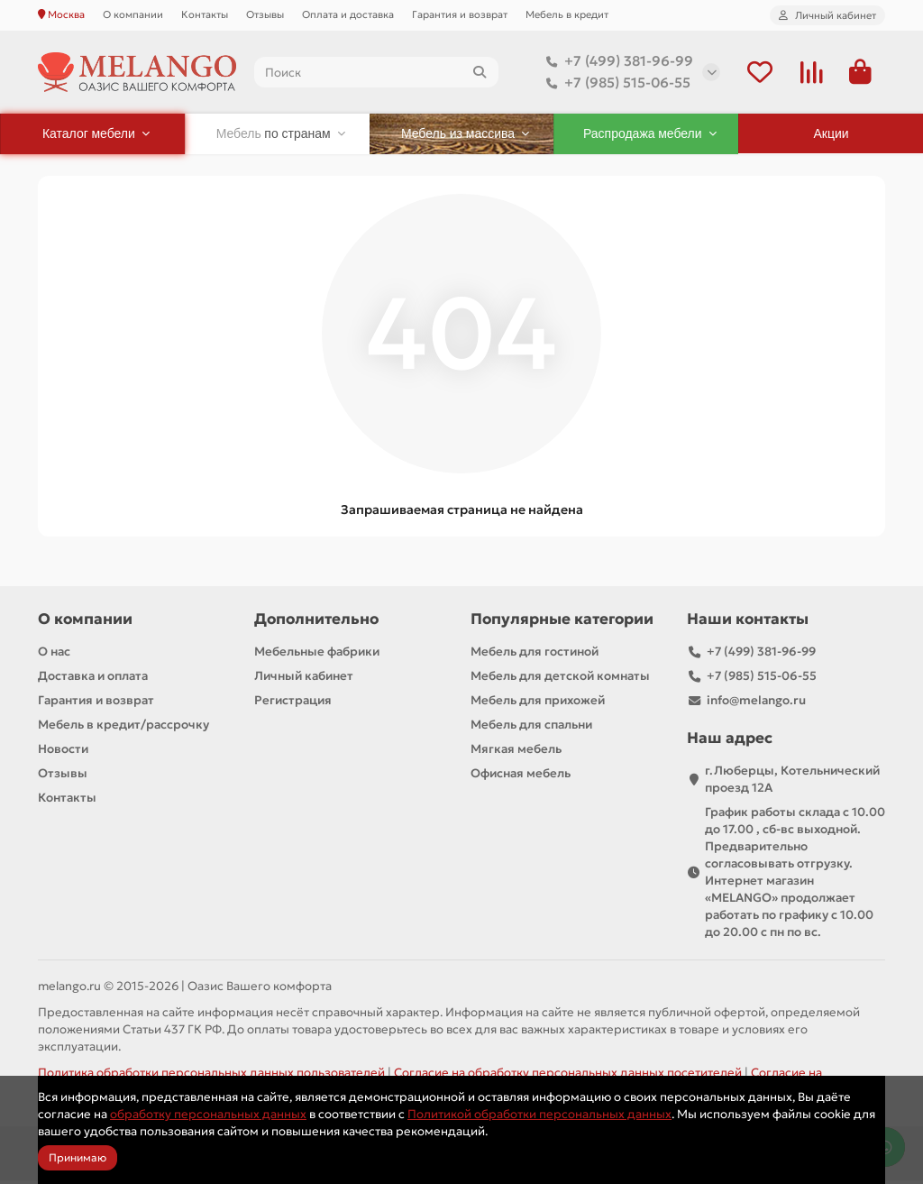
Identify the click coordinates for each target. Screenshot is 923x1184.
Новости (63, 752)
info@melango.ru (756, 703)
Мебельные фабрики (316, 655)
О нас (54, 655)
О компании (133, 14)
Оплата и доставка (348, 14)
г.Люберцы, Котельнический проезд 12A (792, 782)
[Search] (376, 74)
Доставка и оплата (93, 679)
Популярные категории (562, 622)
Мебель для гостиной (535, 655)
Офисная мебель (521, 777)
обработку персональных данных (208, 1114)
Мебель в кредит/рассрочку (123, 728)
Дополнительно (316, 622)
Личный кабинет (303, 679)
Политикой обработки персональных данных (539, 1114)
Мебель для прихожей (538, 703)
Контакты (204, 14)
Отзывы (265, 14)
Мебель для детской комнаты (560, 679)
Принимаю (77, 1157)
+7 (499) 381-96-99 (616, 63)
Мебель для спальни (531, 728)
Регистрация (293, 703)
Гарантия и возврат (459, 14)
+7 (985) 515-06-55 (614, 85)
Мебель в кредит (566, 14)
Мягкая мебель (516, 752)
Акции (831, 137)
